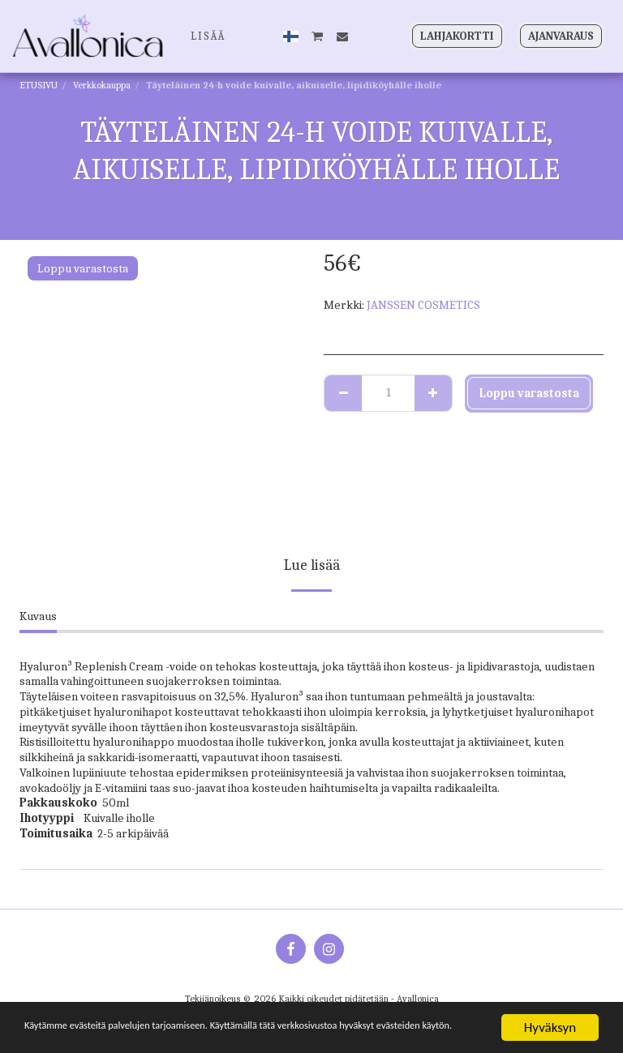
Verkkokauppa (102, 85)
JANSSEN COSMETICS (423, 304)
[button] (317, 36)
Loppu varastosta (529, 393)
